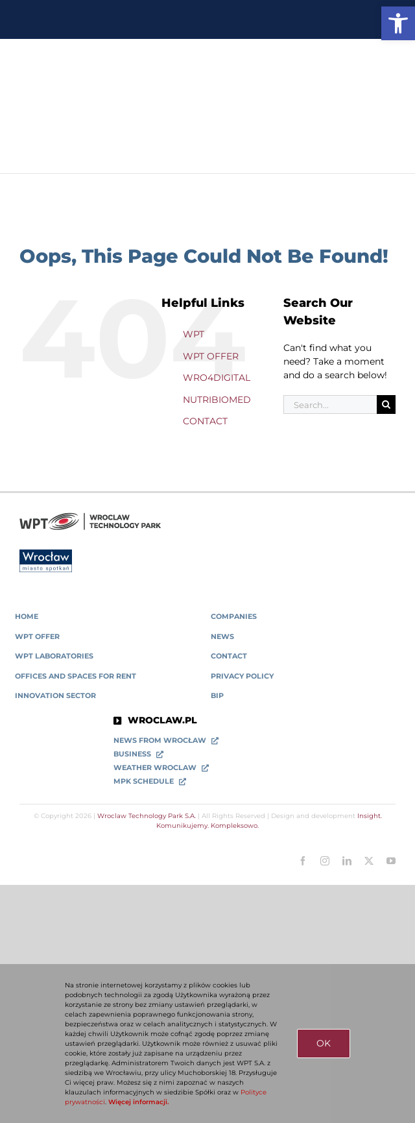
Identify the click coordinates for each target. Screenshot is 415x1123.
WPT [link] (193, 334)
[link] (398, 23)
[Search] (386, 404)
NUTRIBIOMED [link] (217, 399)
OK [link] (323, 1043)
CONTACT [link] (205, 421)
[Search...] (330, 404)
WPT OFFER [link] (211, 356)
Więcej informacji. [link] (138, 1102)
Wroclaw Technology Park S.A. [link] (146, 816)
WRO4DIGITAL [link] (216, 377)
